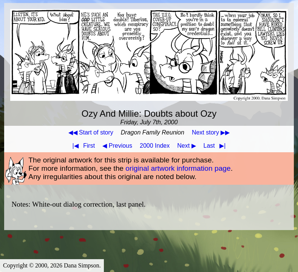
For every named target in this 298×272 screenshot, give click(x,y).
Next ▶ (186, 145)
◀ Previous (117, 145)
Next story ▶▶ (211, 132)
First (82, 145)
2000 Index (155, 145)
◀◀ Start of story (90, 132)
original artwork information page (177, 168)
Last (216, 145)
